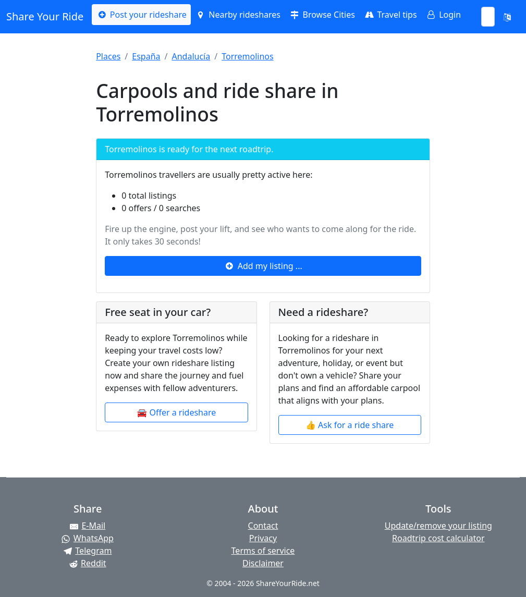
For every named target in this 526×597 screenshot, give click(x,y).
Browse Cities (322, 14)
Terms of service (263, 550)
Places (108, 56)
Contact (263, 525)
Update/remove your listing (438, 525)
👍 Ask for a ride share (349, 425)
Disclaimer (263, 563)
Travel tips (390, 14)
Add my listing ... (263, 266)
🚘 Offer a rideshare (176, 412)
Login (443, 14)
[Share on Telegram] (87, 550)
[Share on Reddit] (87, 563)
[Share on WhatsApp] (87, 538)
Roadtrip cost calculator (438, 538)
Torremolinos (248, 56)
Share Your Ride (44, 16)
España (146, 56)
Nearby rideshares (237, 14)
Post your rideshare (141, 14)
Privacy (263, 538)
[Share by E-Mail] (87, 525)
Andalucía (191, 56)
